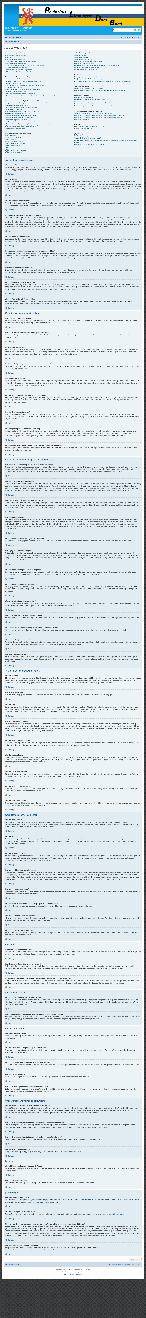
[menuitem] (18, 37)
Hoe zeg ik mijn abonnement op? (85, 119)
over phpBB (39, 1202)
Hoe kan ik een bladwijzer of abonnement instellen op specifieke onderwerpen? (100, 115)
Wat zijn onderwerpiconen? (14, 152)
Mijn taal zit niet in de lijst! (13, 87)
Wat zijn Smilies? (10, 139)
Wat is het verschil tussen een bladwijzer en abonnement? (93, 113)
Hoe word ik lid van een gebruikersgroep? (88, 61)
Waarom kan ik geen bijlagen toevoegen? (19, 117)
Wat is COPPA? (10, 57)
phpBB (66, 1269)
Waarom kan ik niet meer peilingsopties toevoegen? (22, 111)
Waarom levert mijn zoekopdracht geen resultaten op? (92, 99)
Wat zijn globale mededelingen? (15, 143)
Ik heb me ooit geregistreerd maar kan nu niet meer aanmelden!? (26, 65)
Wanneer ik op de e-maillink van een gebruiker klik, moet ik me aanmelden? (30, 96)
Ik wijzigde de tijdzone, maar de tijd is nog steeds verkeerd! (24, 85)
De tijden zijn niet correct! (13, 83)
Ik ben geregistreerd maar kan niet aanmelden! (20, 61)
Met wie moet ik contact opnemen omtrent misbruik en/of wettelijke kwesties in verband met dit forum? (105, 141)
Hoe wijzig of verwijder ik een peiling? (17, 113)
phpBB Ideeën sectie (116, 1214)
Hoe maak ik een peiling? (13, 109)
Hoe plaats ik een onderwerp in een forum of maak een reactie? (26, 103)
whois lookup (17, 1229)
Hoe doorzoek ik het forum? (83, 97)
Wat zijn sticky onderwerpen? (15, 148)
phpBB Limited (85, 1200)
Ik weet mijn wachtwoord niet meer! (16, 67)
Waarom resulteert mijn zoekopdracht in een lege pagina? (93, 102)
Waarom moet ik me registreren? (16, 55)
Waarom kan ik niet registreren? (15, 59)
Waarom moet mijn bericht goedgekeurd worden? (21, 126)
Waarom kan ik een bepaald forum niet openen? (21, 115)
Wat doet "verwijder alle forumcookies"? (18, 72)
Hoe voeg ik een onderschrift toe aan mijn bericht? (21, 107)
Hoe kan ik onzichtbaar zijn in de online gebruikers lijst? (23, 81)
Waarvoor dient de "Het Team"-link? (86, 70)
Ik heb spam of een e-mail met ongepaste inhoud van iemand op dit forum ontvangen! (102, 81)
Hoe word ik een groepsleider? (84, 63)
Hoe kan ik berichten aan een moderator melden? (21, 122)
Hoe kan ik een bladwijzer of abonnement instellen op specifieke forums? (98, 117)
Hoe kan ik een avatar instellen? (15, 91)
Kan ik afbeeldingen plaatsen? (15, 141)
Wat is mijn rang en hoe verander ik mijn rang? (20, 93)
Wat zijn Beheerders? (81, 55)
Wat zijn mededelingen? (13, 146)
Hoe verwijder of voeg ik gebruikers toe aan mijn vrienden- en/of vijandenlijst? (100, 90)
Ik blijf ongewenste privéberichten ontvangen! (89, 79)
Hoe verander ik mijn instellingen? (16, 79)
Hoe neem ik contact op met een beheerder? (89, 144)
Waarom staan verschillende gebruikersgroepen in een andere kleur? (97, 65)
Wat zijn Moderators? (81, 57)
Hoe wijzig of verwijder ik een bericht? (17, 105)
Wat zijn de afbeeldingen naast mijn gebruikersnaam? (23, 89)
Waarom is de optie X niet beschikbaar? (87, 138)
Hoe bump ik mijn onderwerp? (15, 128)
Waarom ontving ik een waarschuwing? (18, 120)
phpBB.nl (81, 1272)
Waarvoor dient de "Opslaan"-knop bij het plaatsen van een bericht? (27, 124)
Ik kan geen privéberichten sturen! (85, 77)
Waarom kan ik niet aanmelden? (15, 63)
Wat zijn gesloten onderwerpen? (15, 150)
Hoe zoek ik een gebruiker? (83, 104)
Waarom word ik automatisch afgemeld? (18, 70)
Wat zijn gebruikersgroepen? (83, 59)
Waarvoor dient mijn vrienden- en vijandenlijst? (89, 88)
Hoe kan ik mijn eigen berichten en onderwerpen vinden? (93, 106)
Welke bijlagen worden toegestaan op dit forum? (90, 126)
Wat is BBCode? (10, 135)
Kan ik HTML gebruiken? (13, 137)
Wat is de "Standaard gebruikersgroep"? (87, 67)
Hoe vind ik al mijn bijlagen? (83, 129)
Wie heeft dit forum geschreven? (85, 136)
